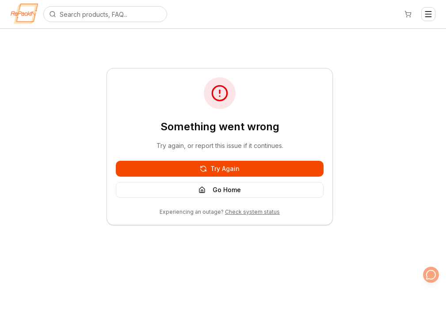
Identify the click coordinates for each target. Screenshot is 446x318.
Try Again (220, 168)
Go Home (219, 189)
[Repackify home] (24, 14)
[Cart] (408, 14)
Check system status (252, 211)
